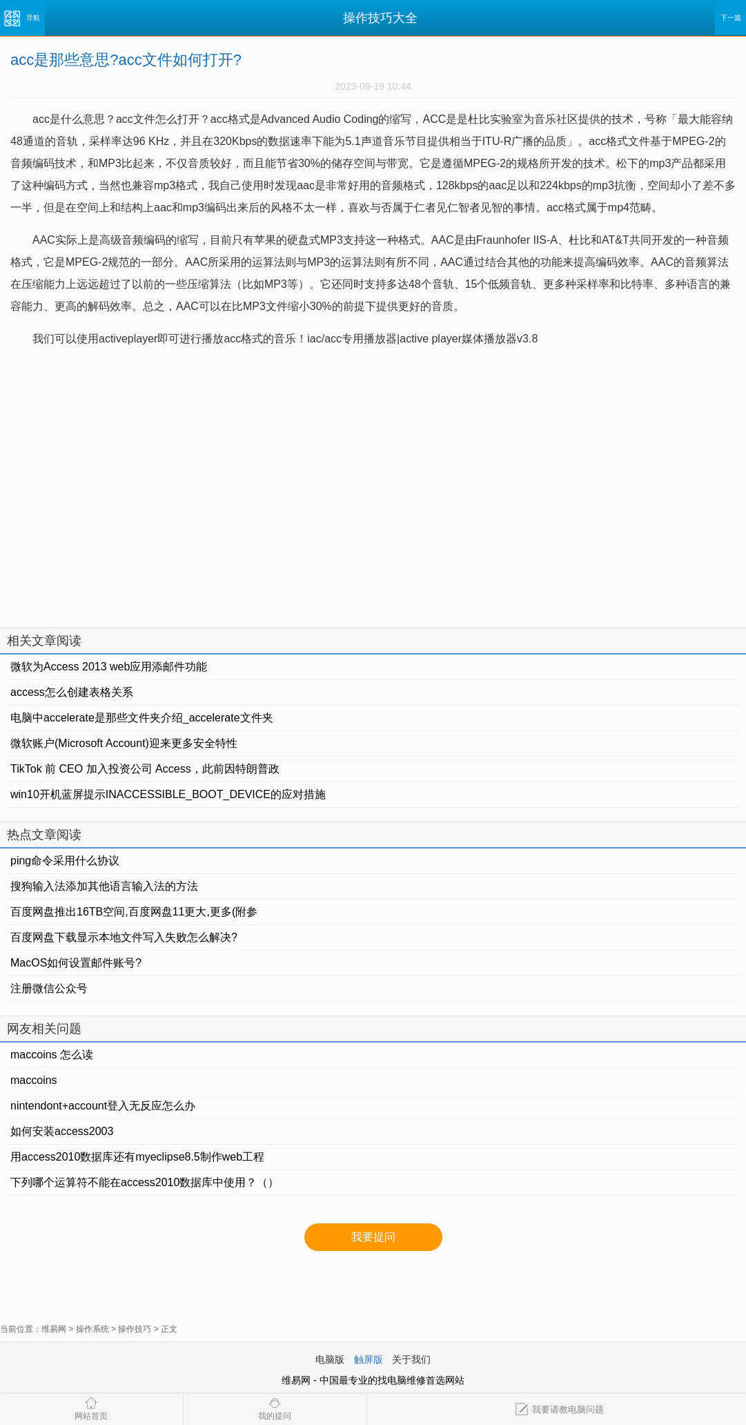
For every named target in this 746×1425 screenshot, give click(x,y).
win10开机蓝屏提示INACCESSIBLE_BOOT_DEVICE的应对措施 (168, 794)
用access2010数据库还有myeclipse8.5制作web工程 (137, 1157)
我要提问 (373, 1237)
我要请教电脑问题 (559, 1409)
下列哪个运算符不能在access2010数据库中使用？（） (144, 1182)
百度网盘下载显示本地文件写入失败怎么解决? (123, 937)
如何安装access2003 (61, 1131)
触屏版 (368, 1359)
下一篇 (730, 17)
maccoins (33, 1080)
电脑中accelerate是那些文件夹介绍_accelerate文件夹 (141, 718)
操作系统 (92, 1329)
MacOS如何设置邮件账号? (75, 963)
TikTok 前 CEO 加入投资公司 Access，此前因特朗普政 (144, 769)
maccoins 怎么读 (51, 1054)
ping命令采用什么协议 (64, 860)
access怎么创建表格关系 (71, 692)
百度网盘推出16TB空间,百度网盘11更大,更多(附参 (133, 912)
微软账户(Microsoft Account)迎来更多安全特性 (123, 743)
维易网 (53, 1329)
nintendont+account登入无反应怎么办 (102, 1106)
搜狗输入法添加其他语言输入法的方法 (104, 886)
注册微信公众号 (49, 988)
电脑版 (329, 1359)
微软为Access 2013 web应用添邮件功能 (108, 666)
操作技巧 (134, 1329)
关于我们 (411, 1359)
